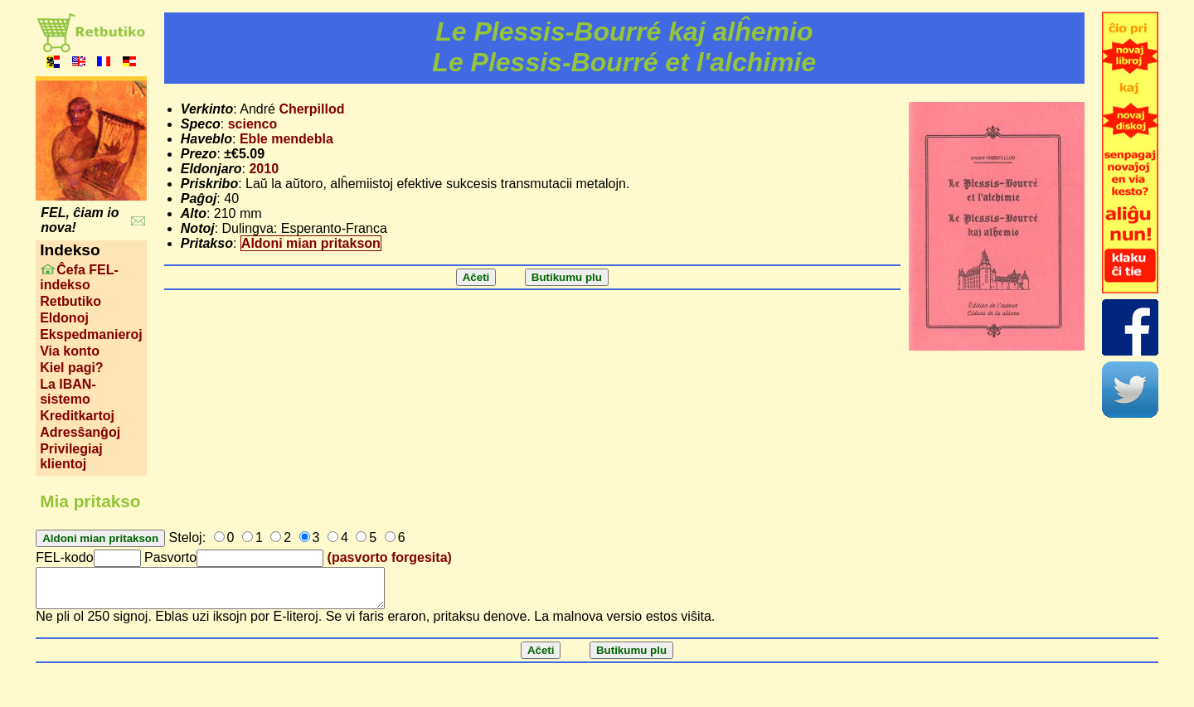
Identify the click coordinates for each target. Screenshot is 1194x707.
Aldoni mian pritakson (311, 243)
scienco (253, 124)
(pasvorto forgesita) (390, 557)
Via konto (70, 351)
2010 (264, 169)
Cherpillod (311, 109)
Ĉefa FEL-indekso (79, 277)
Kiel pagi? (71, 368)
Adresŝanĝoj (80, 432)
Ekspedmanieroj (91, 334)
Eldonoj (64, 318)
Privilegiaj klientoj (71, 456)
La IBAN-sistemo (68, 391)
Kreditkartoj (77, 416)
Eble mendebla (286, 139)
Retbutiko (70, 301)
